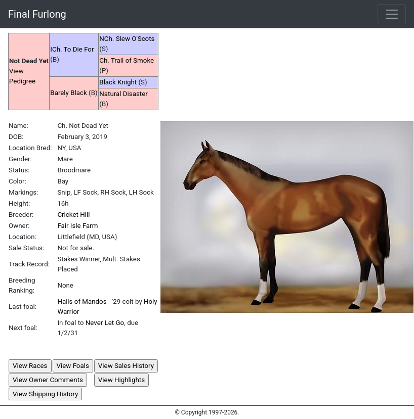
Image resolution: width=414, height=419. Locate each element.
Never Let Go (105, 323)
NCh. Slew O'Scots (126, 38)
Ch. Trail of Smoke (126, 60)
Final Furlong (37, 14)
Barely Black (68, 93)
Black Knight (118, 82)
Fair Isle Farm (77, 225)
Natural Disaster (123, 94)
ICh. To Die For (72, 49)
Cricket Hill (73, 214)
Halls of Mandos (81, 301)
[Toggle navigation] (392, 14)
